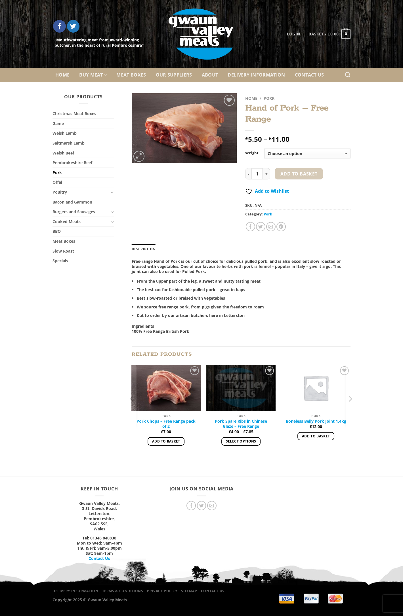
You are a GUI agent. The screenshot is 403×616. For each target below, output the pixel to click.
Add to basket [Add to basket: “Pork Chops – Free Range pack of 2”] (166, 441)
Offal (57, 182)
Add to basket (299, 174)
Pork (57, 172)
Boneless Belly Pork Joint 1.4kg (316, 421)
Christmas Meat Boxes (74, 113)
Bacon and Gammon (72, 202)
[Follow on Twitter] (73, 26)
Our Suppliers (174, 75)
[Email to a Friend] (271, 226)
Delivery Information (256, 75)
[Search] (347, 75)
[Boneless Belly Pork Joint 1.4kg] (315, 388)
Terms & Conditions (122, 591)
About (210, 75)
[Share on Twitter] (260, 226)
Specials (60, 260)
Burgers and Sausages (74, 211)
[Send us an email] (212, 505)
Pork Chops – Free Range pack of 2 (166, 424)
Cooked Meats (67, 221)
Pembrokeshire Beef (72, 162)
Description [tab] (144, 249)
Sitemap (189, 591)
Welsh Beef (63, 153)
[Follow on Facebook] (59, 26)
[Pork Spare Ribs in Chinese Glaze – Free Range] (241, 388)
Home (62, 75)
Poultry (60, 192)
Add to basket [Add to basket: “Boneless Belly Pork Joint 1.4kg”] (316, 436)
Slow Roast (63, 251)
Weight (252, 153)
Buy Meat (93, 75)
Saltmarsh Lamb (69, 143)
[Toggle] (112, 192)
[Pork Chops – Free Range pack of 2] (166, 388)
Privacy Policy (162, 591)
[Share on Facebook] (250, 226)
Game (58, 123)
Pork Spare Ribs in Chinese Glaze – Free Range (241, 424)
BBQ (57, 231)
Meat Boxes (131, 75)
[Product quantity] (257, 173)
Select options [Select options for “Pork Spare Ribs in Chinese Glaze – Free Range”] (241, 441)
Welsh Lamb (65, 133)
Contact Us (309, 75)
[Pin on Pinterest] (281, 226)
